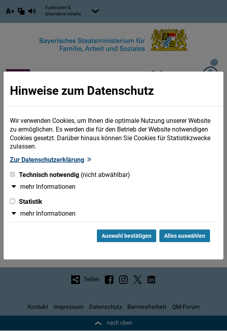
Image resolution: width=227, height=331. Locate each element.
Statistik (26, 201)
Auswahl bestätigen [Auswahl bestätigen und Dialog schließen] (126, 236)
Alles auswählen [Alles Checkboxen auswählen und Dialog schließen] (184, 236)
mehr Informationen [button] (48, 186)
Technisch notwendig (70, 175)
